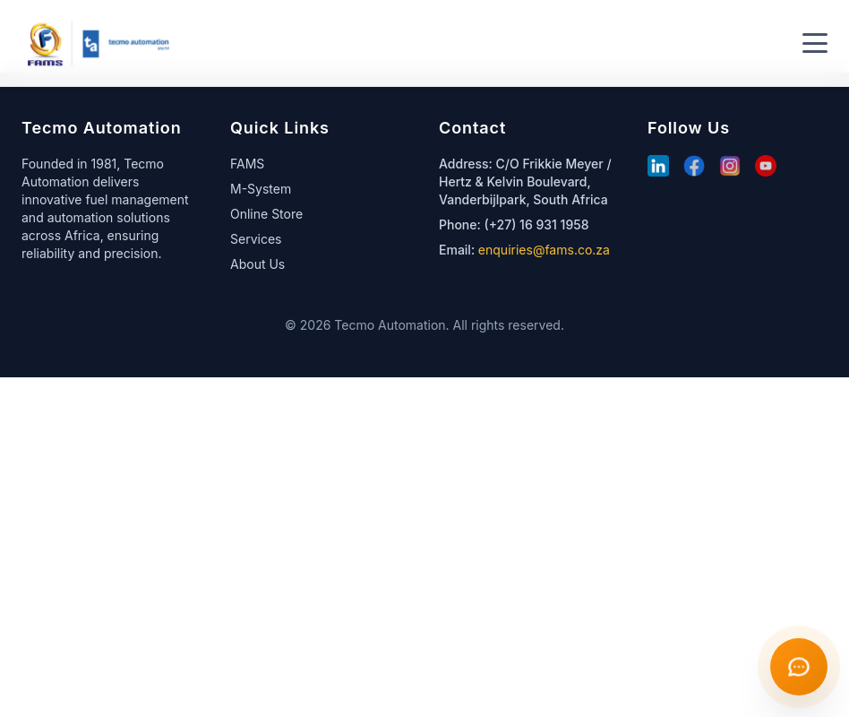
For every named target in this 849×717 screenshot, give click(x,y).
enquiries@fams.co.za (544, 249)
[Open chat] (799, 666)
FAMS (247, 163)
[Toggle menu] (815, 43)
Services (255, 238)
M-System (260, 188)
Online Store (266, 213)
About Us (257, 264)
